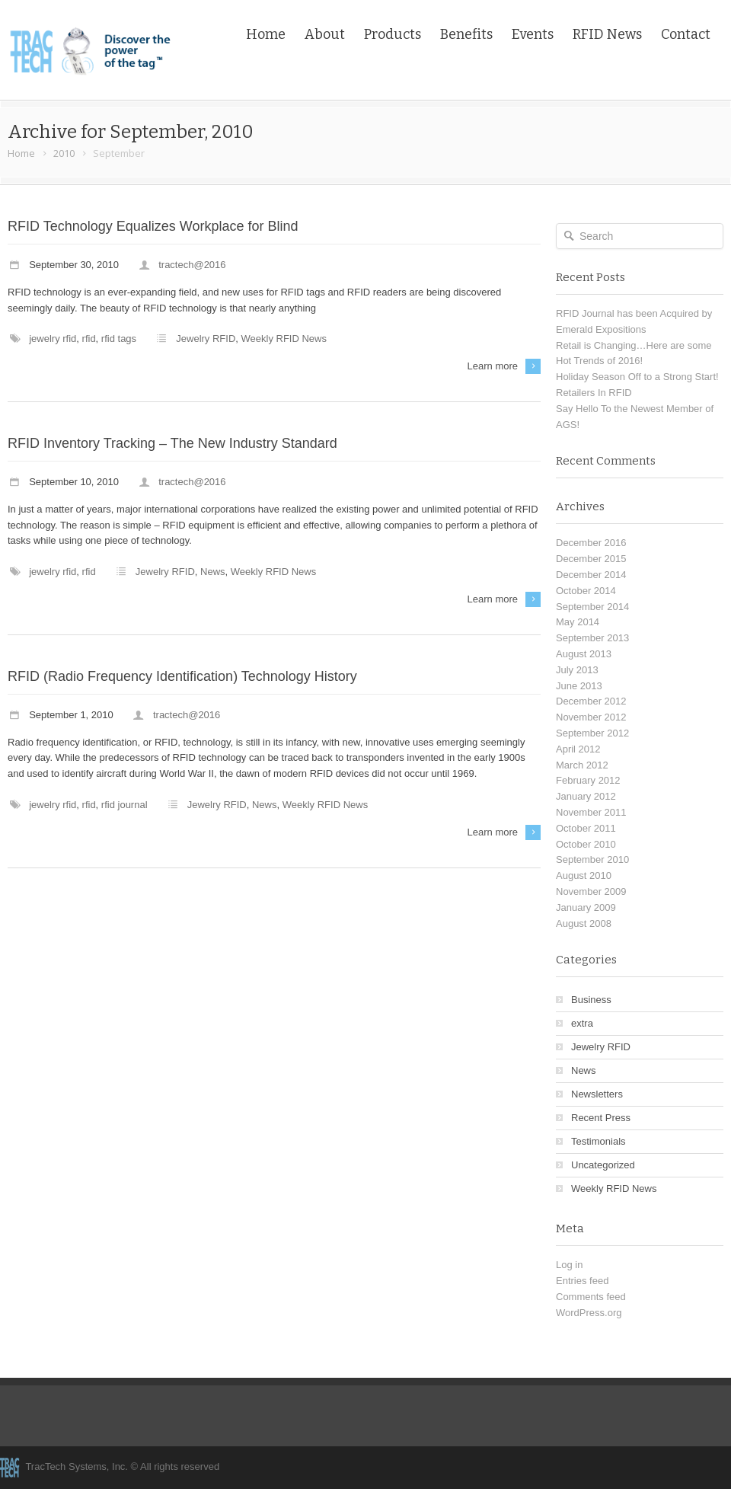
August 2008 (583, 923)
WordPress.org (588, 1312)
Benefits (466, 34)
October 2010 (586, 844)
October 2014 (586, 590)
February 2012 (588, 780)
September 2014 (592, 606)
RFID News (607, 34)
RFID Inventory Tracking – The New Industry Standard (172, 443)
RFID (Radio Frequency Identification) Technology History (182, 676)
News (212, 571)
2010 (64, 153)
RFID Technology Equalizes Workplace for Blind (153, 226)
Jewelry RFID (52, 338)
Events (533, 34)
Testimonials (598, 1141)
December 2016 (591, 542)
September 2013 (592, 638)
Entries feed (582, 1280)
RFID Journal (124, 804)
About (325, 34)
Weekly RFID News (284, 338)
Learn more (493, 366)
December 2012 (591, 701)
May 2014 (577, 622)
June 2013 (579, 686)
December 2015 (591, 558)
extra (582, 1023)
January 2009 (586, 907)
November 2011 (591, 812)
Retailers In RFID (594, 392)
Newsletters (597, 1094)
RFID (89, 338)
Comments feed (591, 1296)
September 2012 (592, 733)
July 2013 (577, 670)
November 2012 (591, 717)
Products (392, 34)
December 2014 (591, 574)
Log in (569, 1264)
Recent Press (600, 1117)
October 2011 (586, 828)
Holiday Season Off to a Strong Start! (637, 376)
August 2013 (583, 654)
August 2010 (583, 875)
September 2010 (592, 859)
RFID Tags (118, 338)
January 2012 (586, 796)
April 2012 (578, 749)
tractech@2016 (191, 264)
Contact (685, 34)
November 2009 (591, 891)
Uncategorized (603, 1165)
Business (591, 999)
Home (266, 34)
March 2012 (582, 765)
